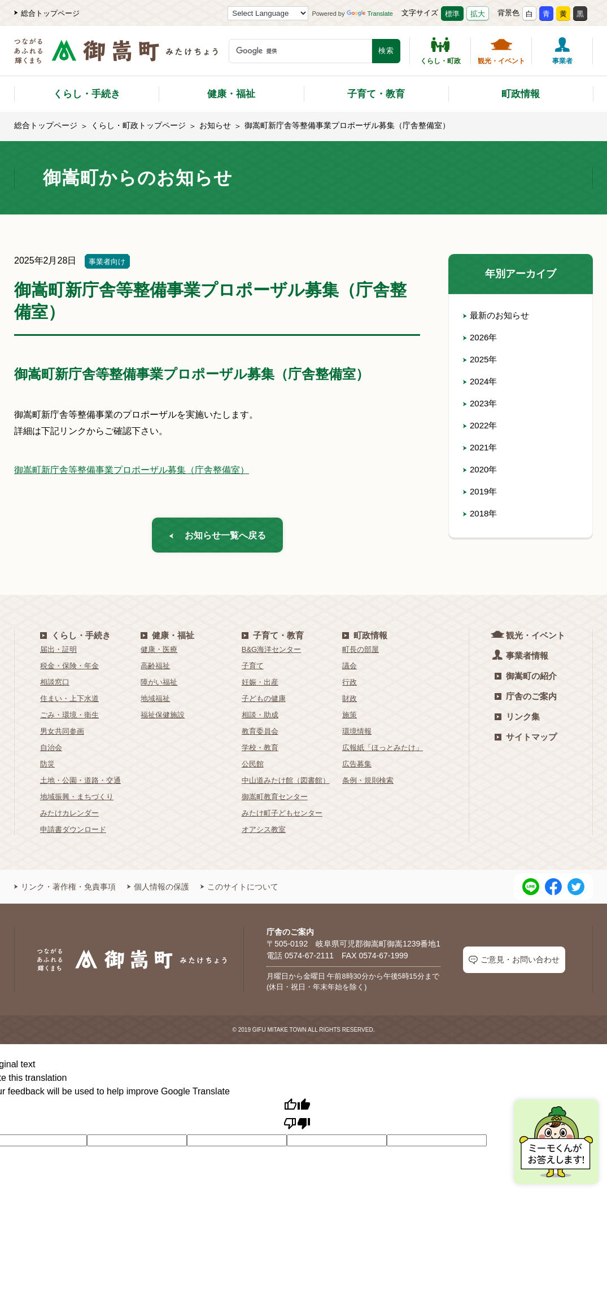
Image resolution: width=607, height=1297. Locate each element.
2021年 (481, 447)
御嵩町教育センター (275, 800)
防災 (47, 767)
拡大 (477, 14)
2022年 (481, 425)
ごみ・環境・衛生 (69, 718)
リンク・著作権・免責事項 (65, 890)
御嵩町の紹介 (526, 679)
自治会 (51, 751)
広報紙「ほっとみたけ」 (382, 751)
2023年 (481, 403)
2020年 (481, 469)
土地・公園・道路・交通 (80, 783)
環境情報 (357, 734)
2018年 (481, 513)
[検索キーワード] (300, 51)
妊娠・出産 (260, 685)
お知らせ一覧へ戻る (217, 536)
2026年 (481, 337)
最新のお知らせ (498, 315)
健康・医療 (159, 652)
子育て (253, 669)
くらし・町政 (440, 50)
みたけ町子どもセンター (282, 816)
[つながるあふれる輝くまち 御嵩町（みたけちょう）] (116, 57)
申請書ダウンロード (73, 833)
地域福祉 (155, 702)
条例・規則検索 (368, 783)
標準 (452, 14)
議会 (349, 669)
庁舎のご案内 (526, 699)
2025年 (481, 359)
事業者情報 (521, 658)
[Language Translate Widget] (268, 13)
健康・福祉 (231, 94)
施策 (349, 718)
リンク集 (517, 720)
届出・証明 (58, 652)
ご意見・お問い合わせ (514, 963)
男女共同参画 (62, 734)
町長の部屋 (360, 652)
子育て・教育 (376, 94)
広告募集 (357, 767)
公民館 (253, 767)
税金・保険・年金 (69, 669)
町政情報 (520, 94)
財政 (349, 702)
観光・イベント (501, 50)
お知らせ (215, 125)
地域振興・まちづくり (76, 800)
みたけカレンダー (69, 816)
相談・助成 (260, 718)
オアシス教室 (264, 833)
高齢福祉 (155, 669)
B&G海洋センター (271, 652)
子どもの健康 (264, 702)
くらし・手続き (86, 94)
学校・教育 (260, 751)
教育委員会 (260, 734)
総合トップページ (47, 13)
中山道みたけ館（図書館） (286, 783)
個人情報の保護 (158, 890)
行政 (349, 685)
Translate (370, 13)
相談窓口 (54, 685)
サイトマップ (526, 740)
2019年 (481, 491)
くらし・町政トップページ (138, 125)
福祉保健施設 (163, 718)
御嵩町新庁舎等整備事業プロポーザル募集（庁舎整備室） (131, 470)
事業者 (562, 50)
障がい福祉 (159, 685)
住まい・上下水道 (69, 702)
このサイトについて (239, 890)
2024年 (481, 381)
